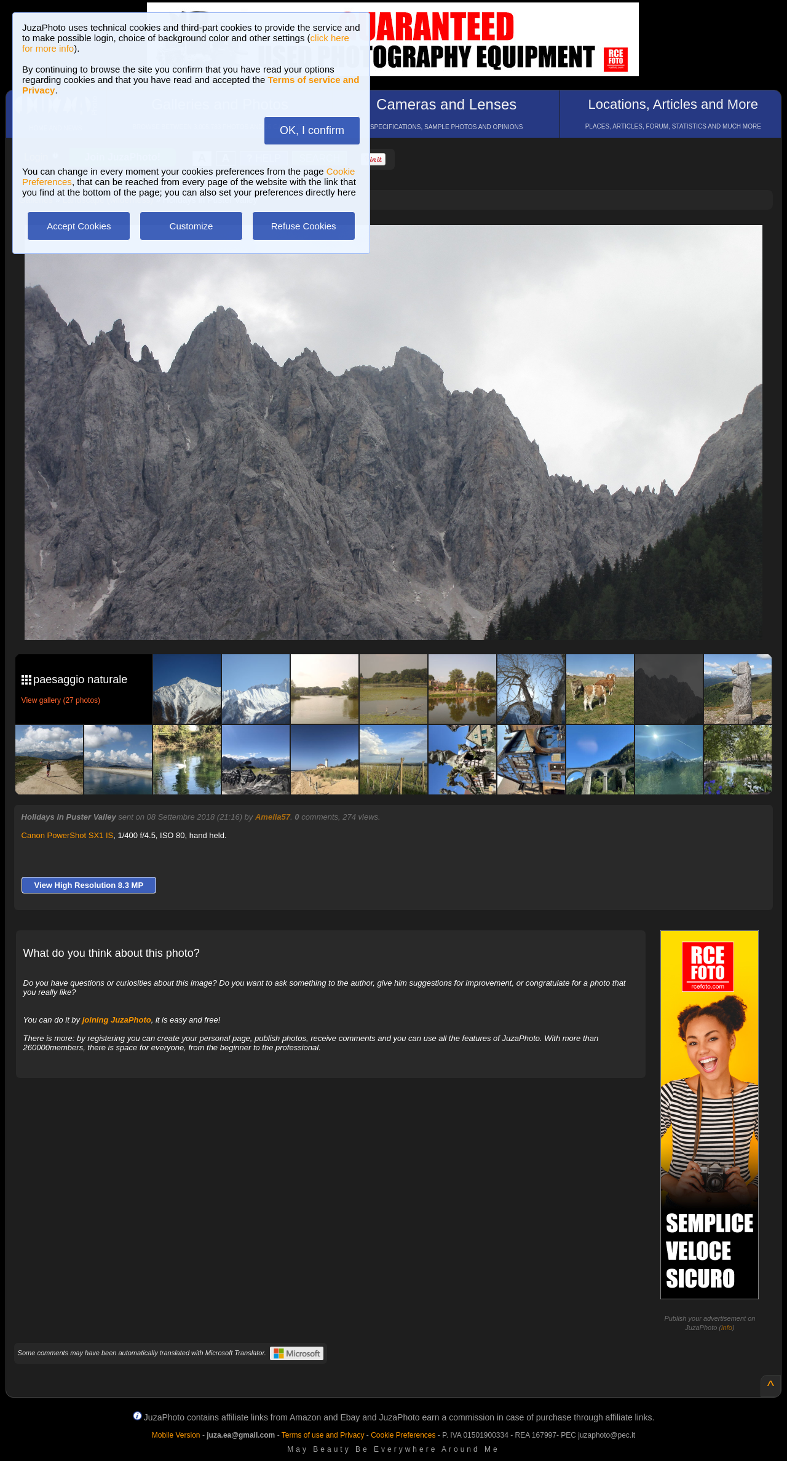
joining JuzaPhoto (116, 1019)
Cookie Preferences (403, 1435)
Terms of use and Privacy (323, 1435)
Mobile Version (176, 1435)
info (726, 1327)
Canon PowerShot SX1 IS (68, 835)
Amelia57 (272, 817)
